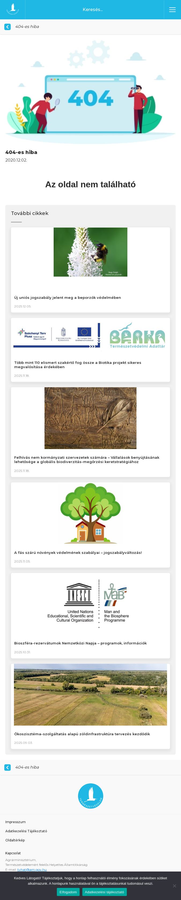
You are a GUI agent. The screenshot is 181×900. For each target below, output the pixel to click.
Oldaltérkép (15, 840)
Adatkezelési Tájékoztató (26, 831)
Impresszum (15, 822)
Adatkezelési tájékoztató (104, 892)
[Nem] (174, 885)
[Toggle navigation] (172, 9)
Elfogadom (68, 892)
